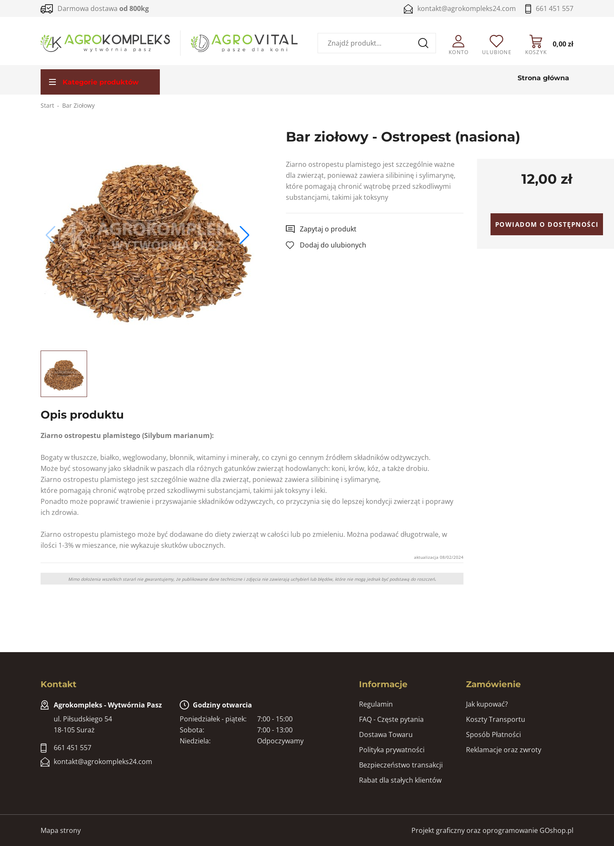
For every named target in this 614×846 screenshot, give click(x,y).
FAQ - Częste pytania (391, 719)
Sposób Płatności (493, 734)
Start (47, 105)
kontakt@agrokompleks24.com (466, 8)
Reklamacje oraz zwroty (503, 749)
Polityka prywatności (392, 749)
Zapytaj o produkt (328, 229)
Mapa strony (61, 830)
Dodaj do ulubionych (333, 245)
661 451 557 (554, 8)
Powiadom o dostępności (547, 224)
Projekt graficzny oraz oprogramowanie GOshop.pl (492, 830)
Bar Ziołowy (78, 105)
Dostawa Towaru (386, 734)
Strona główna (543, 78)
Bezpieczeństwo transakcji (401, 765)
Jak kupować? (487, 704)
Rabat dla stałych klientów (400, 780)
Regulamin (376, 704)
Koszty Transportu (495, 719)
